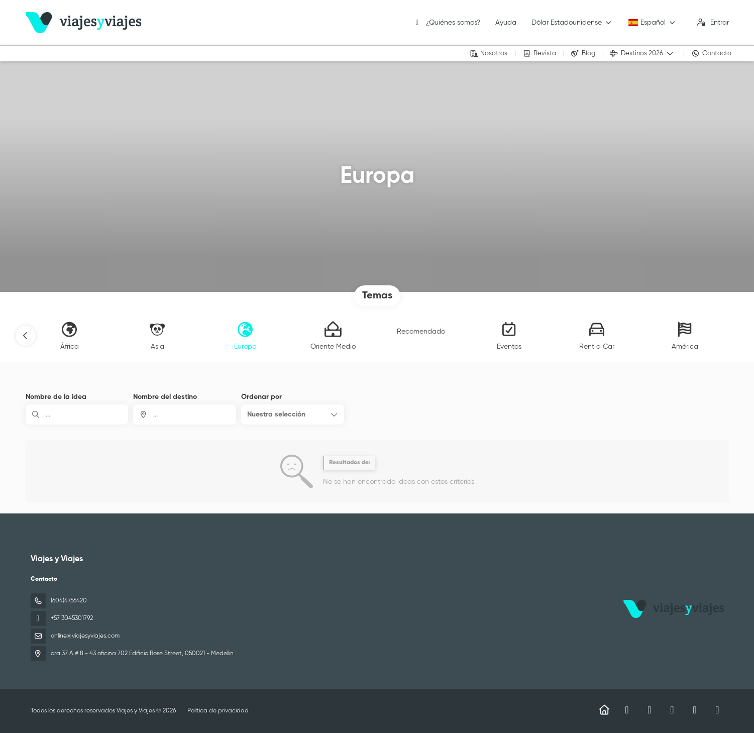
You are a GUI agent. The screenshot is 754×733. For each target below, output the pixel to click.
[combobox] (184, 414)
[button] (26, 336)
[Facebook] (627, 710)
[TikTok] (672, 710)
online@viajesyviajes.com (85, 636)
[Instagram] (649, 710)
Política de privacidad (218, 711)
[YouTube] (695, 710)
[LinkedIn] (717, 710)
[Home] (604, 710)
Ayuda (505, 22)
